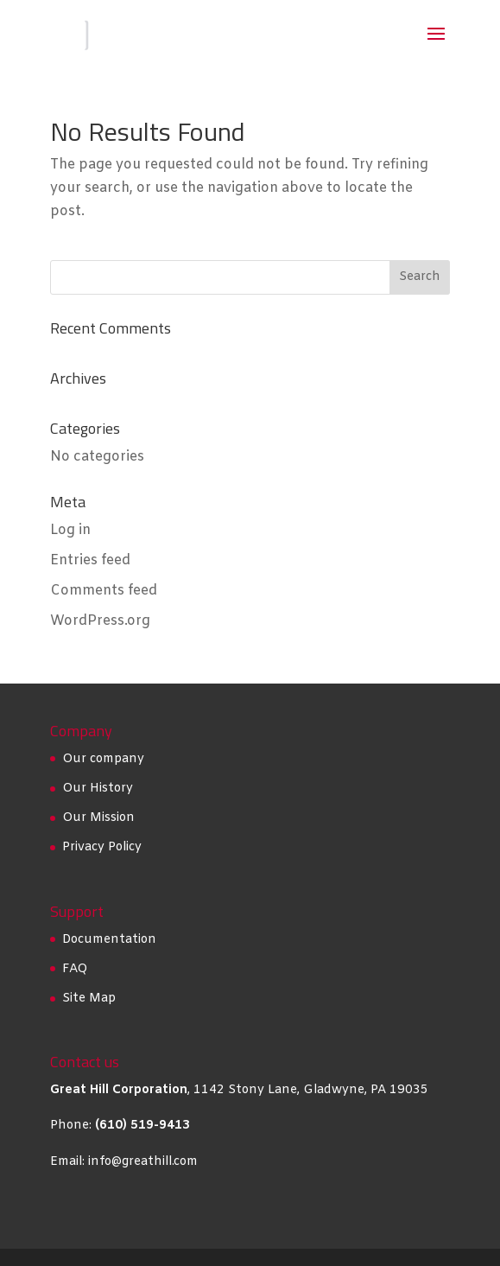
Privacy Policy (102, 847)
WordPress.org (100, 621)
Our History (97, 788)
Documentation (109, 940)
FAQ (74, 969)
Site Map (89, 998)
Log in (70, 530)
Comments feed (103, 591)
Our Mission (98, 818)
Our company (103, 759)
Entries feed (90, 560)
